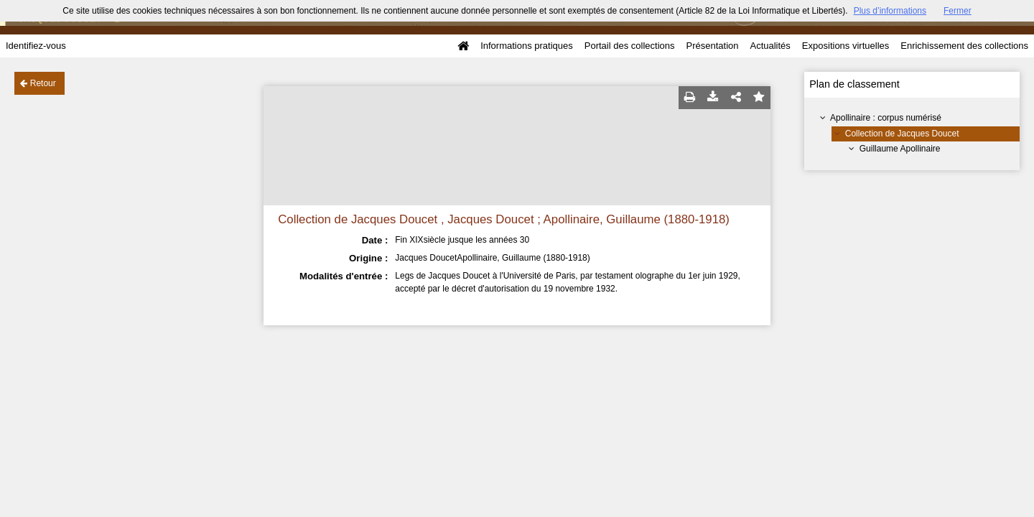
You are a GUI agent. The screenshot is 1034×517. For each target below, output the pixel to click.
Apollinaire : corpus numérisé (885, 118)
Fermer (958, 11)
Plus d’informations (890, 11)
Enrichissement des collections (964, 45)
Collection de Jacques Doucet (902, 134)
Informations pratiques (526, 45)
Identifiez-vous (36, 45)
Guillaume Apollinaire (900, 149)
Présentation (712, 45)
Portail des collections (629, 45)
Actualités (770, 45)
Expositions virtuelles (845, 45)
